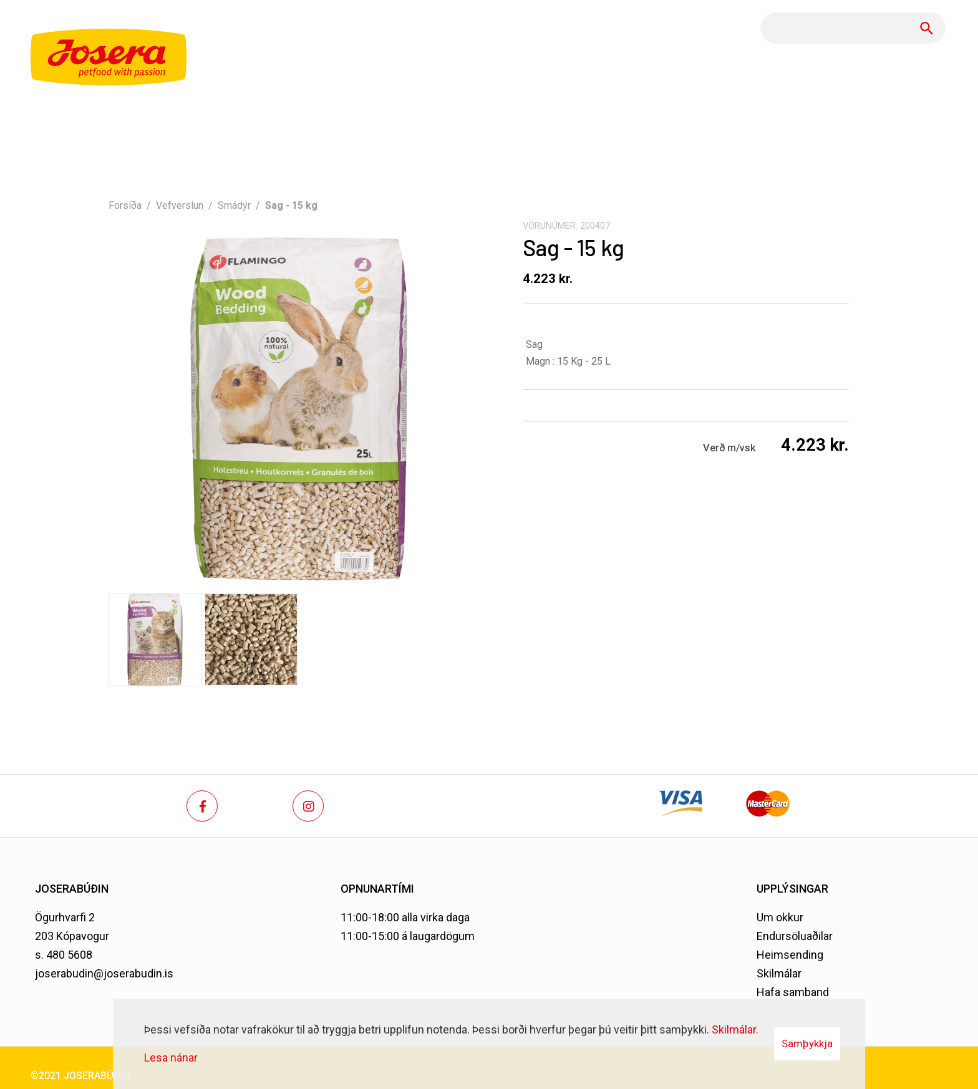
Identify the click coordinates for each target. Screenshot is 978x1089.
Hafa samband (793, 992)
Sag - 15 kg (291, 205)
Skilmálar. (735, 1029)
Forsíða (125, 205)
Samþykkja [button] (807, 1043)
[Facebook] (202, 806)
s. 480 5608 (63, 954)
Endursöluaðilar (795, 936)
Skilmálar (779, 973)
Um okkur (780, 917)
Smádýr (234, 205)
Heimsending (790, 954)
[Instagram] (308, 806)
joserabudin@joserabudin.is (104, 973)
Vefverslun (179, 205)
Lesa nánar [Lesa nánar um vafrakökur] (171, 1057)
